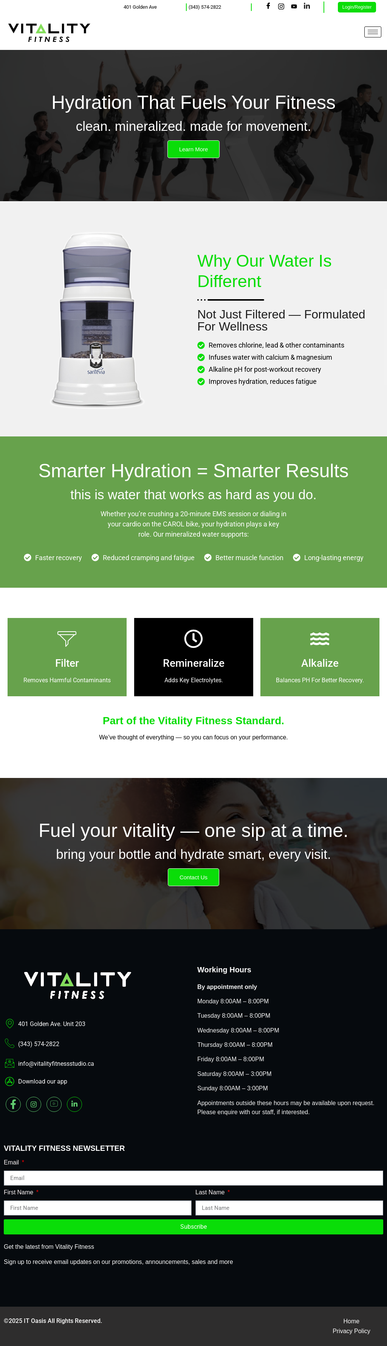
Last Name (210, 1192)
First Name (19, 1192)
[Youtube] (294, 7)
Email (12, 1163)
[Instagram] (281, 7)
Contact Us (193, 877)
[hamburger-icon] (372, 31)
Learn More (193, 149)
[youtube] (54, 1104)
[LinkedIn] (307, 7)
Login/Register (357, 7)
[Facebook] (268, 7)
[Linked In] (74, 1104)
